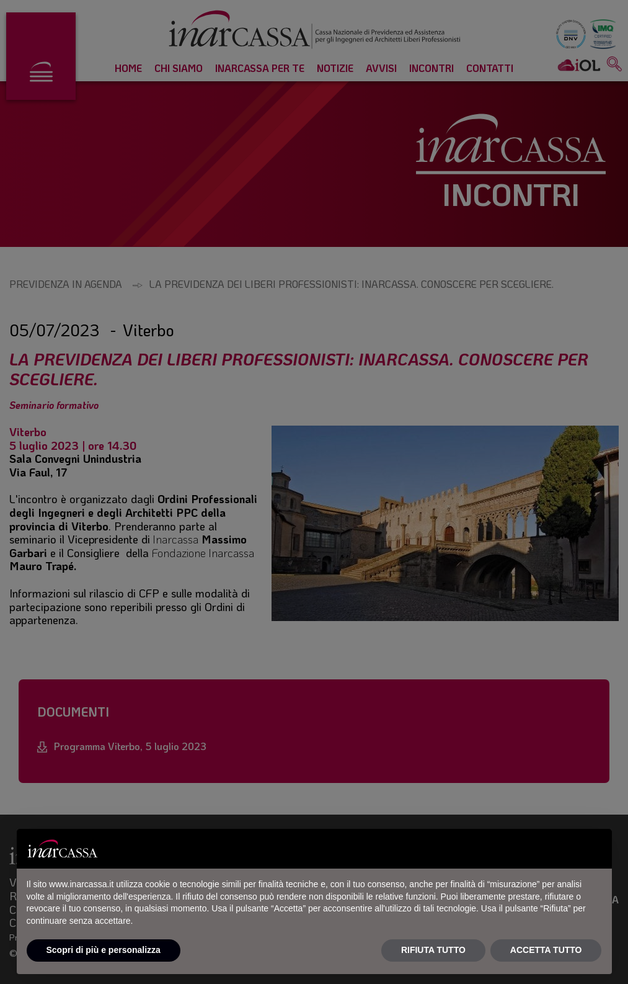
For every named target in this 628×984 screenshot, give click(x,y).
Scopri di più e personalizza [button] (103, 950)
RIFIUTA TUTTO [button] (433, 950)
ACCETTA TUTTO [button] (546, 950)
